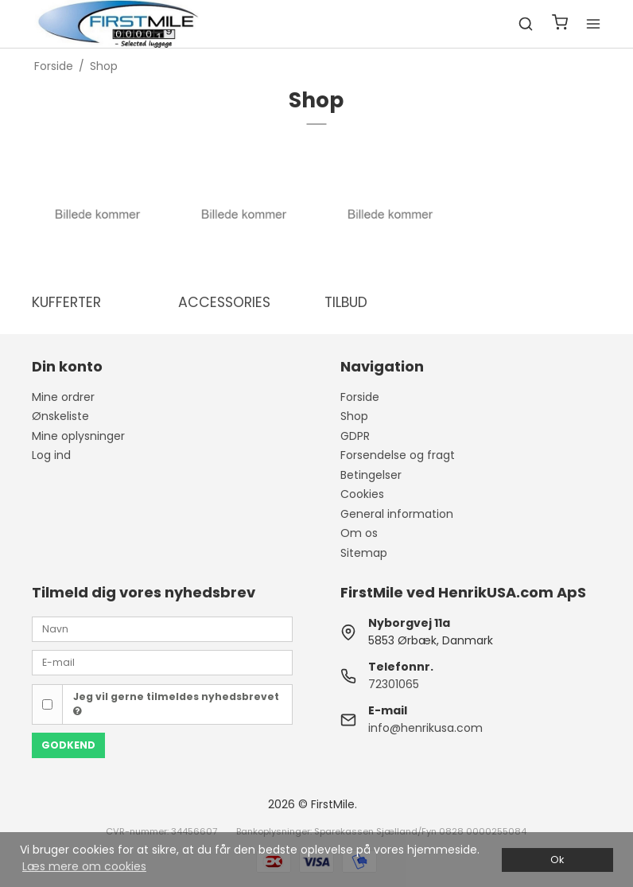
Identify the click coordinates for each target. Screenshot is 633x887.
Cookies (362, 494)
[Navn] (162, 628)
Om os (359, 533)
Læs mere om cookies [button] (84, 866)
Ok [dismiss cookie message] (557, 859)
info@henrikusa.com (425, 728)
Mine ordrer (63, 397)
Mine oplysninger (78, 436)
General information (396, 514)
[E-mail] (162, 662)
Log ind (51, 455)
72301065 (393, 684)
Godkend (68, 745)
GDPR (355, 436)
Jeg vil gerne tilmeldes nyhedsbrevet (176, 703)
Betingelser (371, 475)
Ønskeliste (60, 416)
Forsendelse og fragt (397, 455)
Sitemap (363, 553)
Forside (359, 397)
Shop (354, 416)
